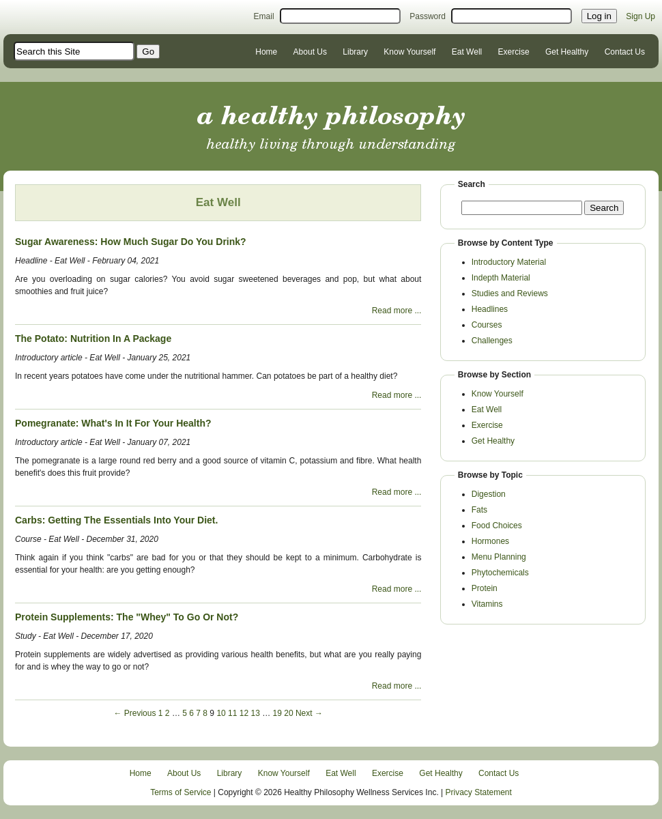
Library (355, 52)
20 (288, 713)
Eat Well (467, 52)
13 (254, 713)
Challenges (492, 340)
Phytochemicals (500, 572)
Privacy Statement (479, 792)
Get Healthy (566, 52)
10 (220, 713)
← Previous (134, 713)
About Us (310, 52)
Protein (485, 588)
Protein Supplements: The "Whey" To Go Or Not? (126, 617)
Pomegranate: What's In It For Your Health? (113, 423)
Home (266, 52)
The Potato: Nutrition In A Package (93, 338)
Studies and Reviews (510, 293)
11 (232, 713)
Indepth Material (501, 278)
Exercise (514, 52)
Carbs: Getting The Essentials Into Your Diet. (116, 520)
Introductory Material (509, 262)
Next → (309, 713)
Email (264, 16)
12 (244, 713)
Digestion (489, 494)
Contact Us (625, 52)
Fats (479, 510)
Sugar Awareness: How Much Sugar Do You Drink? (130, 241)
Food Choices (497, 525)
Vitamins (487, 604)
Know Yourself (409, 52)
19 (277, 713)
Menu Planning (499, 557)
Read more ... (397, 310)
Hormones (490, 541)
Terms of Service (180, 792)
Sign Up (640, 16)
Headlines (490, 309)
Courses (487, 325)
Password (427, 16)
